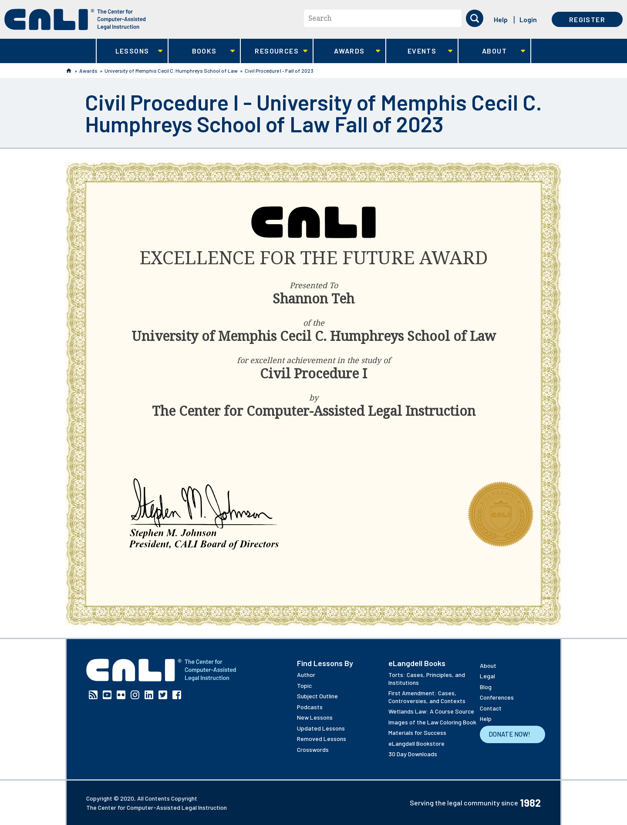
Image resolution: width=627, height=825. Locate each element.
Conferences (497, 697)
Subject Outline (317, 696)
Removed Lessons (321, 738)
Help (501, 19)
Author (306, 674)
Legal (487, 676)
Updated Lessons (321, 728)
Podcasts (310, 707)
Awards (347, 51)
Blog (486, 686)
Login (528, 19)
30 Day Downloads (412, 754)
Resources (274, 51)
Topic (304, 685)
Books (202, 51)
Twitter (162, 694)
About (491, 51)
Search (319, 18)
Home (68, 70)
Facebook (176, 694)
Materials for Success (417, 732)
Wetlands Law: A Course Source (431, 711)
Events (419, 51)
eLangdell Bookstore (416, 743)
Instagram (135, 694)
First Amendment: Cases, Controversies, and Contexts (426, 696)
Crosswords (313, 749)
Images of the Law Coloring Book (432, 722)
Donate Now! (509, 734)
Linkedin (149, 694)
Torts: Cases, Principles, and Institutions (426, 678)
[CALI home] (75, 19)
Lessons (129, 51)
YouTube (107, 694)
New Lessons (315, 717)
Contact (491, 708)
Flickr (121, 694)
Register (587, 19)
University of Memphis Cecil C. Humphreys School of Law (171, 70)
